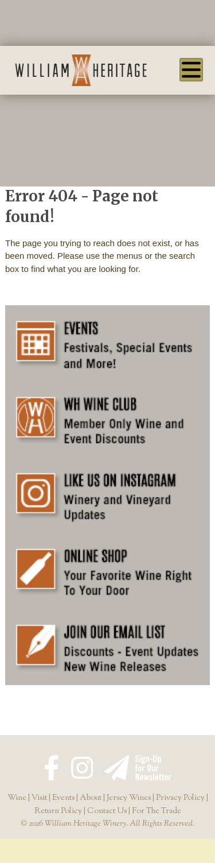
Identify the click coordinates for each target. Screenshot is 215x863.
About (90, 798)
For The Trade (156, 811)
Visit (39, 798)
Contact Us (107, 811)
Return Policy (58, 811)
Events (63, 798)
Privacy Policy (180, 798)
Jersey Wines (129, 798)
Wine (16, 798)
